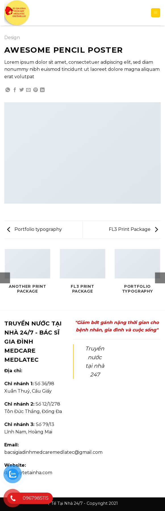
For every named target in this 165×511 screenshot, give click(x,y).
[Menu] (155, 13)
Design (12, 37)
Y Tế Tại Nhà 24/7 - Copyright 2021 (82, 503)
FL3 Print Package (133, 229)
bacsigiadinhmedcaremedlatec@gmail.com (53, 452)
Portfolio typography (34, 229)
